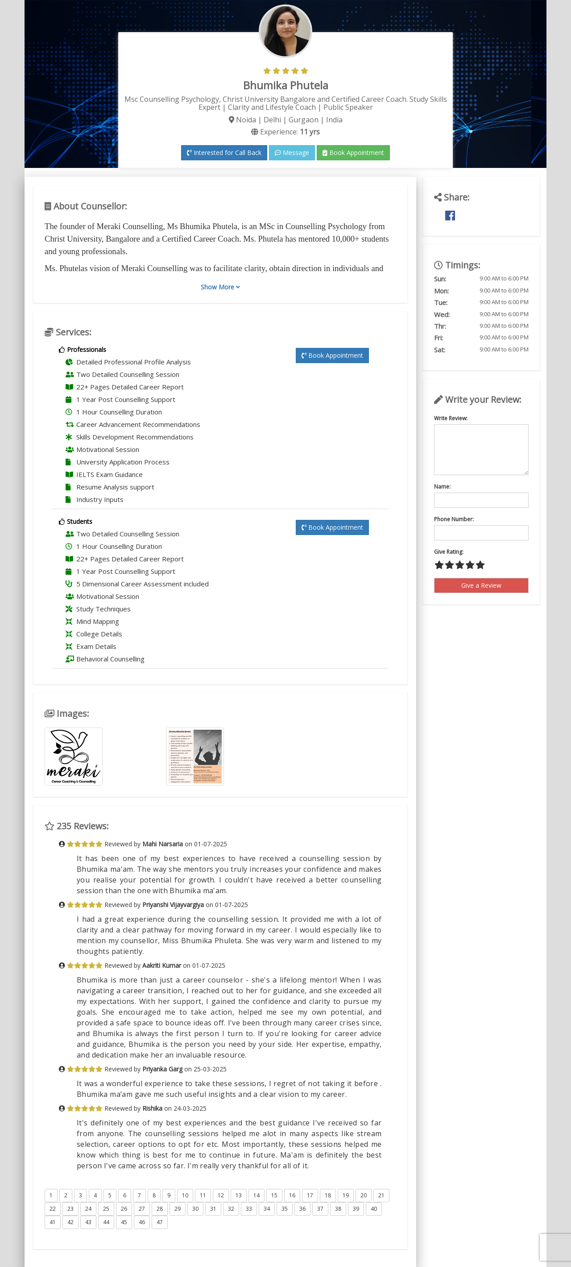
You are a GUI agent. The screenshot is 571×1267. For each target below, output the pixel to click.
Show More (220, 287)
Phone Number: (454, 519)
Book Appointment (353, 152)
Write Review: (451, 418)
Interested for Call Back (224, 152)
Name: (442, 486)
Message (292, 152)
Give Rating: (448, 552)
